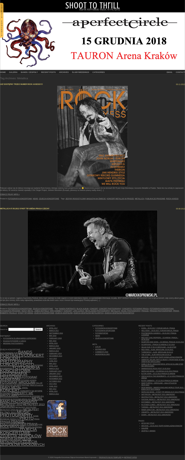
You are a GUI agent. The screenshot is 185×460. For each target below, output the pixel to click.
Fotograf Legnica (28, 380)
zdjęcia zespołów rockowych (119, 313)
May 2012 (52, 389)
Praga (36, 419)
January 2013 (54, 373)
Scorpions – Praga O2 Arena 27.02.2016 (158, 344)
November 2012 (55, 378)
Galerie (144, 428)
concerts (127, 309)
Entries (100, 349)
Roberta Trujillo (8, 313)
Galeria (13, 72)
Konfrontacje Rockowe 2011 (31, 396)
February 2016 (55, 338)
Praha (176, 311)
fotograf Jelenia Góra (18, 378)
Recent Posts (48, 72)
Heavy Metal (27, 311)
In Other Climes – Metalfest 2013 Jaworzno (160, 405)
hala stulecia (36, 385)
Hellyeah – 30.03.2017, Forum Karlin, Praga (160, 330)
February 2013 (55, 371)
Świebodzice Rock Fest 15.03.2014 (155, 368)
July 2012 (53, 384)
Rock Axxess (172, 199)
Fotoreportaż (101, 333)
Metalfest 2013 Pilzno (25, 407)
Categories (98, 72)
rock (4, 427)
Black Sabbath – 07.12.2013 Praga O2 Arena (159, 380)
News (35, 199)
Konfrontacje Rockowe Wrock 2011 (15, 399)
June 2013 (53, 361)
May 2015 (52, 341)
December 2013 (55, 356)
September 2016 (56, 333)
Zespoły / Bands (148, 431)
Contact (180, 72)
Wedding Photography (13, 343)
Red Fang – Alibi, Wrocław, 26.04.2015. (157, 349)
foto (28, 364)
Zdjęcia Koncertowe (49, 199)
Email (169, 72)
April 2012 (53, 391)
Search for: (4, 329)
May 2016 (52, 335)
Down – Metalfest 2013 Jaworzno (156, 415)
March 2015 (54, 346)
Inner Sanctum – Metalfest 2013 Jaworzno (160, 410)
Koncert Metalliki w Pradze (120, 199)
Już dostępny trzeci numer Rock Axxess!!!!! (21, 84)
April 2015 (53, 343)
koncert (68, 311)
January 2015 (54, 348)
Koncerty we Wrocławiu (16, 394)
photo (27, 418)
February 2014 (55, 353)
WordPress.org (102, 354)
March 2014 (54, 351)
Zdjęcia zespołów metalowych (88, 313)
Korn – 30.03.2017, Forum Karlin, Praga (158, 328)
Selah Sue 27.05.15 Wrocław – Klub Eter (158, 347)
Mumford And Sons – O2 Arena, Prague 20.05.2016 (162, 342)
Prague (145, 311)
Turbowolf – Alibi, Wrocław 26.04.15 (157, 352)
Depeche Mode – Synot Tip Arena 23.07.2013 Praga (162, 392)
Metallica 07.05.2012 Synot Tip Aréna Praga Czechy (24, 209)
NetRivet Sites (130, 457)
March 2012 (54, 394)
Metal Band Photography (97, 311)
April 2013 (53, 366)
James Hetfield (41, 311)
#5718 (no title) (147, 423)
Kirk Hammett (56, 311)
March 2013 (54, 368)
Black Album (82, 309)
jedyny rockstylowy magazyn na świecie (85, 199)
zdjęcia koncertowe (44, 313)
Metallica (139, 199)
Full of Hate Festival (19, 385)
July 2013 (53, 358)
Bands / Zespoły (29, 72)
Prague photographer (161, 311)
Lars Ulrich (78, 311)
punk (40, 424)
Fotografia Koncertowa (20, 199)
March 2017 (54, 330)
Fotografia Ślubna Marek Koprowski (19, 338)
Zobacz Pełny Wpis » (10, 194)
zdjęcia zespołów (63, 313)
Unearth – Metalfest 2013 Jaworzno (157, 412)
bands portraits (67, 309)
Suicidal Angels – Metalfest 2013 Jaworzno (160, 399)
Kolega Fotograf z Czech (14, 341)
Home (3, 72)
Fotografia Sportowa (105, 330)
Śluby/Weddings (80, 72)
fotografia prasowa (10, 311)
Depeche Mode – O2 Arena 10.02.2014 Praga (159, 371)
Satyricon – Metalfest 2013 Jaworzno (158, 394)
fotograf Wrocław (17, 382)
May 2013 (52, 363)
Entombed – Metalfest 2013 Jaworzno (158, 402)
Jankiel (25, 388)
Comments (101, 352)
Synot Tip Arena (25, 313)
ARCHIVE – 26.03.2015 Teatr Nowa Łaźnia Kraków (161, 357)
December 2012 (55, 376)
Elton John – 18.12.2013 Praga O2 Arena (158, 373)
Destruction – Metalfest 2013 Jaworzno (159, 397)
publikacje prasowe (155, 199)
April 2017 (53, 328)
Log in (98, 347)
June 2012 (53, 386)
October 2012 (55, 381)
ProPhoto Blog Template (110, 457)
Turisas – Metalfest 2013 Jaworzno (157, 407)
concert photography (110, 309)
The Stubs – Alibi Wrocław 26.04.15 (156, 354)
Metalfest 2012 (11, 404)
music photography (130, 311)
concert (93, 309)
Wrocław (17, 426)
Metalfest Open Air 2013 (11, 410)
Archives (64, 72)
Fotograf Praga (141, 309)
